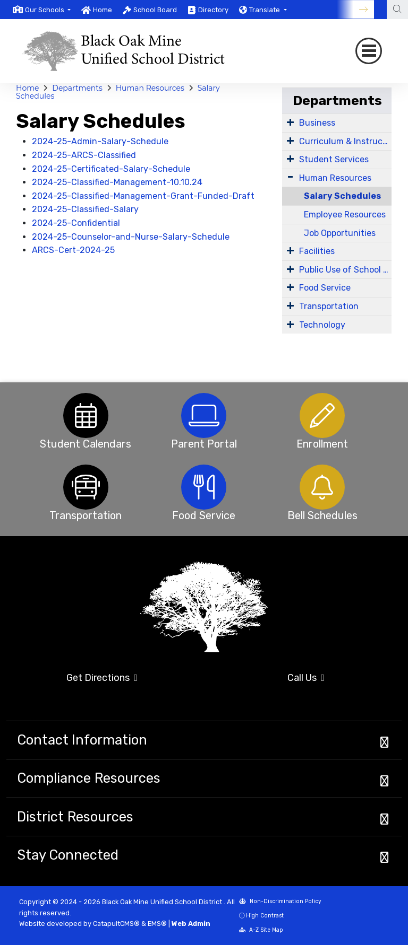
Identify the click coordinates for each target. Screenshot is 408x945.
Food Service (325, 288)
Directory (213, 10)
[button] (48, 10)
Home (102, 10)
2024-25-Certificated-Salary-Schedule (111, 169)
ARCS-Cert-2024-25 (73, 250)
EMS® (157, 924)
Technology (322, 325)
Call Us (306, 678)
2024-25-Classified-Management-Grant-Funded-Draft (143, 196)
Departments (77, 88)
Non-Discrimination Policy (280, 901)
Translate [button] (265, 10)
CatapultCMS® (116, 924)
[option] (42, 9)
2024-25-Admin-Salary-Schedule (100, 141)
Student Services (334, 159)
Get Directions (102, 678)
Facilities (317, 251)
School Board (155, 10)
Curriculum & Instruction (345, 141)
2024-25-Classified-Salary (85, 209)
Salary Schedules (342, 196)
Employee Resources (345, 214)
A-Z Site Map (261, 929)
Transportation (329, 306)
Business (317, 123)
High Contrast (265, 915)
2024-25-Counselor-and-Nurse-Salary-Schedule (131, 237)
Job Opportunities (340, 233)
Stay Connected (67, 855)
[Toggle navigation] (368, 51)
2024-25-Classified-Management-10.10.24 (117, 182)
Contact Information (82, 740)
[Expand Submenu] (290, 121)
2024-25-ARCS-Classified (84, 155)
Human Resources (150, 88)
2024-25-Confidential (76, 223)
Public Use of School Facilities (345, 270)
